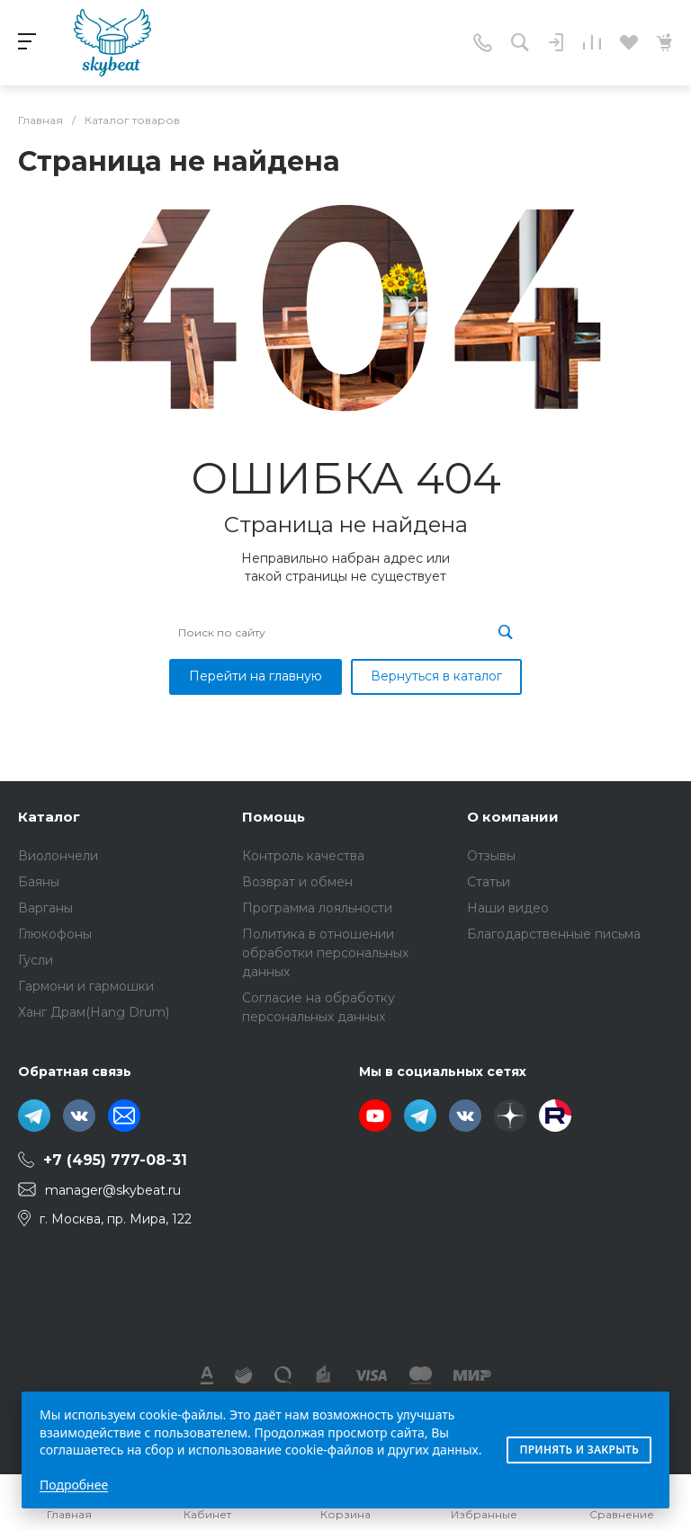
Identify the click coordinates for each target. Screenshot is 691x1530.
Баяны (38, 882)
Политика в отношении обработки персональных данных (325, 953)
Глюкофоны (55, 934)
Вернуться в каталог (436, 676)
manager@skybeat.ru (113, 1190)
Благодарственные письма (554, 934)
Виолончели (58, 856)
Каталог (49, 816)
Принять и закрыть (579, 1449)
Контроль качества (303, 856)
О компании (513, 816)
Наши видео (508, 908)
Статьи (488, 882)
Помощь (273, 816)
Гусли (35, 960)
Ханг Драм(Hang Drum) (93, 1012)
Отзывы (491, 856)
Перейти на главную (255, 676)
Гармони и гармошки (86, 986)
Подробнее (74, 1484)
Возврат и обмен (297, 882)
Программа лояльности (317, 908)
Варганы (45, 908)
